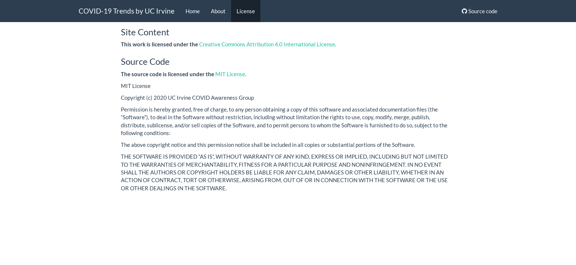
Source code (479, 11)
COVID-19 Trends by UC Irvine (126, 11)
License (246, 11)
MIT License (230, 74)
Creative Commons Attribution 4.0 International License (267, 44)
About (218, 11)
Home (193, 11)
